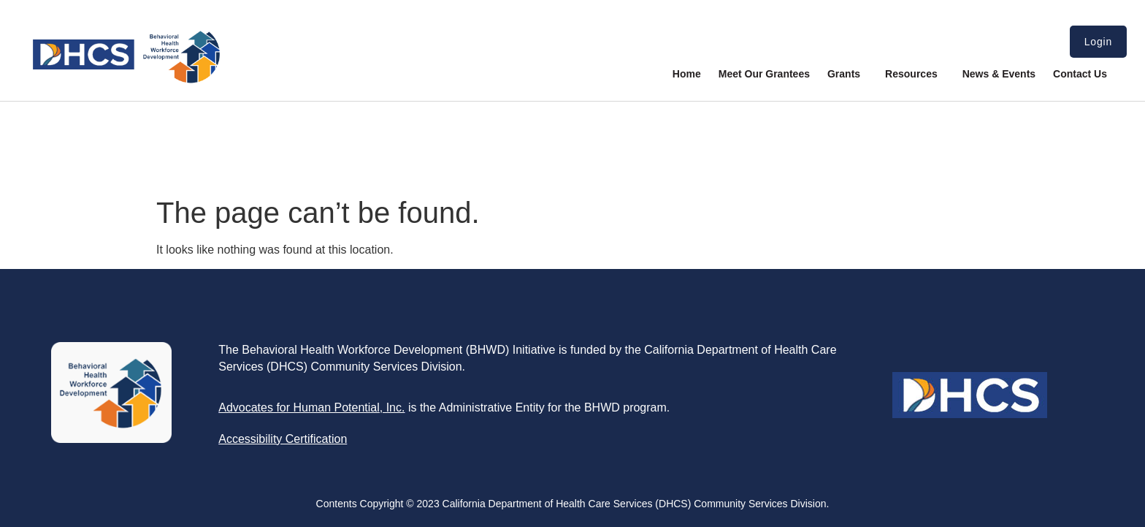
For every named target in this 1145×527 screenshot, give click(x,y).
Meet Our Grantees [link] (764, 74)
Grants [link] (847, 74)
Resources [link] (915, 74)
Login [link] (1098, 42)
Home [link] (687, 74)
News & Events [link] (998, 74)
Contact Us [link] (1080, 74)
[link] (126, 80)
